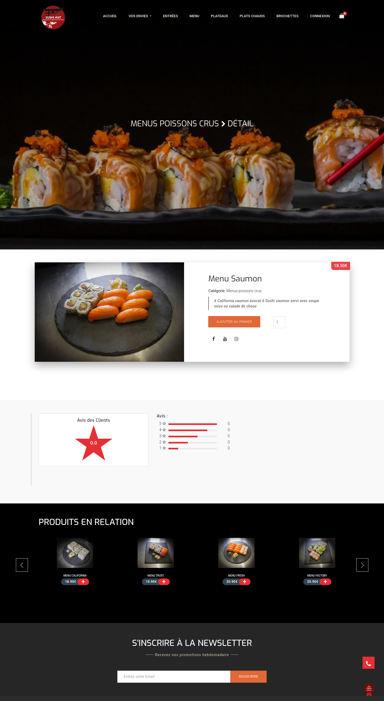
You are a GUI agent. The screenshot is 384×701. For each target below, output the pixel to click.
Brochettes (287, 16)
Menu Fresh (236, 575)
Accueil (110, 16)
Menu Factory (317, 575)
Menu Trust (155, 575)
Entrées (170, 16)
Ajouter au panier (234, 322)
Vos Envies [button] (139, 16)
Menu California (75, 575)
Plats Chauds (252, 16)
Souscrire (248, 676)
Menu (194, 16)
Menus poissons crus (175, 123)
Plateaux (219, 16)
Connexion (320, 16)
